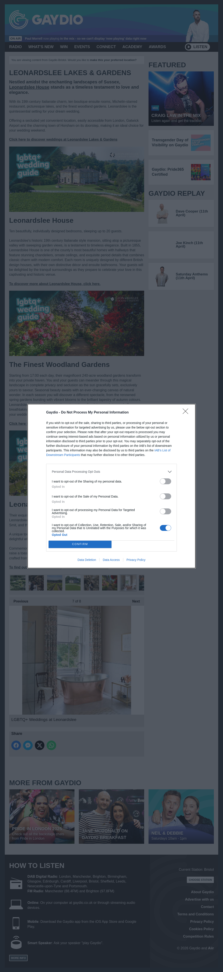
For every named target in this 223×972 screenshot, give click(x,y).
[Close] (187, 412)
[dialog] (111, 486)
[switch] (165, 481)
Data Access (111, 560)
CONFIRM (80, 544)
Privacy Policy (136, 560)
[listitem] (111, 471)
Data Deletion (87, 560)
